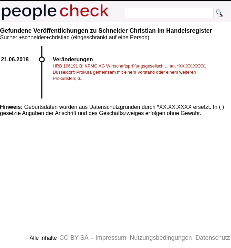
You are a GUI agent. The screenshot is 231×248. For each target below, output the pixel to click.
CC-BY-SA (73, 237)
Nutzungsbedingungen (161, 237)
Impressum (111, 237)
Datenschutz (212, 237)
